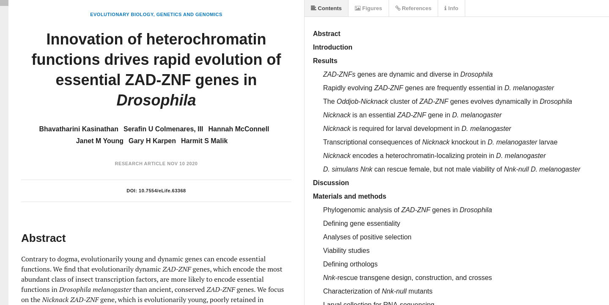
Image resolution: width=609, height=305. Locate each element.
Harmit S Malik (204, 140)
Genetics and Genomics (189, 14)
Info (451, 8)
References (413, 8)
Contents (326, 8)
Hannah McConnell (238, 129)
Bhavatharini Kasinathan (78, 129)
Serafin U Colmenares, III (163, 129)
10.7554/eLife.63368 (162, 190)
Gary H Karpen (152, 140)
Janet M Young (99, 140)
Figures (368, 8)
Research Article (140, 163)
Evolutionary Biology (121, 14)
